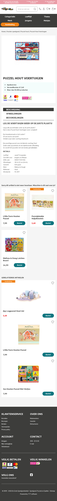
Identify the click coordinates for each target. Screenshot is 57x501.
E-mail (32, 444)
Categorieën (10, 16)
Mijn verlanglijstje (6, 444)
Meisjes (47, 20)
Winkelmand (5, 446)
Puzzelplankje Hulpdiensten (38, 217)
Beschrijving (13, 109)
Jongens (28, 20)
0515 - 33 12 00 (34, 441)
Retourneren (34, 424)
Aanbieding (10, 24)
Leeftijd (28, 16)
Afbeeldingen (13, 113)
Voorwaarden (5, 427)
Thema (47, 16)
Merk (10, 20)
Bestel (19, 223)
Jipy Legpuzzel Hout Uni (13, 311)
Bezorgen (4, 421)
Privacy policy (5, 429)
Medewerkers (34, 418)
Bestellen (4, 418)
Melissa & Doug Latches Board (13, 259)
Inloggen (4, 441)
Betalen (3, 424)
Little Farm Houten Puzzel (11, 217)
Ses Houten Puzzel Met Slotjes (16, 389)
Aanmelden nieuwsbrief (8, 478)
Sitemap (52, 491)
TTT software (32, 494)
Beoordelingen (14, 117)
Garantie (32, 421)
